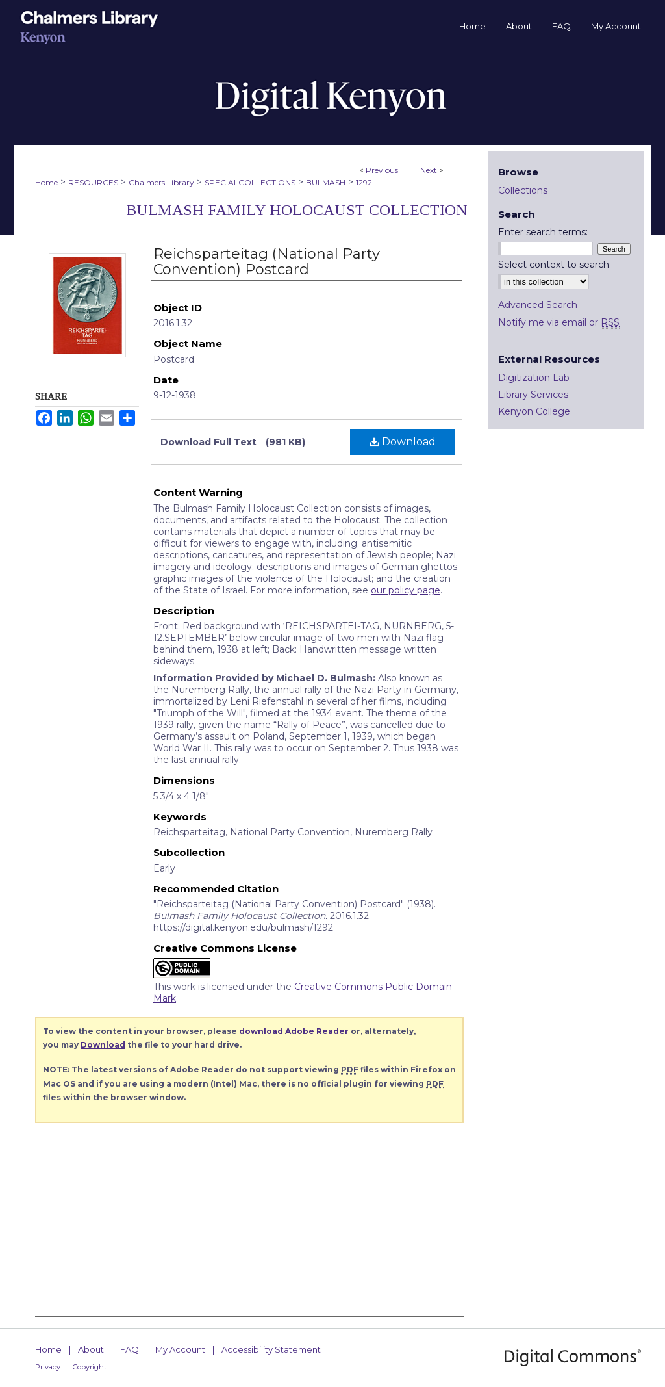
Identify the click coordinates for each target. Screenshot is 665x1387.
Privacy (47, 1366)
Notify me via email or (559, 322)
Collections (522, 190)
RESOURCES (93, 182)
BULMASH (325, 182)
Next (428, 170)
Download (403, 441)
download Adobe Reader (294, 1031)
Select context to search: (554, 264)
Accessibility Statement (271, 1349)
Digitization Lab (534, 377)
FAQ (129, 1349)
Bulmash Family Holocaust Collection (297, 209)
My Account (180, 1349)
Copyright (90, 1366)
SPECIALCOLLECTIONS (250, 182)
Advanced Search (537, 305)
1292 (364, 182)
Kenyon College (534, 411)
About (91, 1349)
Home (46, 182)
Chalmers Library (161, 182)
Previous (382, 170)
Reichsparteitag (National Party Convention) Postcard (266, 261)
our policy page (405, 590)
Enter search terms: (543, 232)
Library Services (533, 394)
